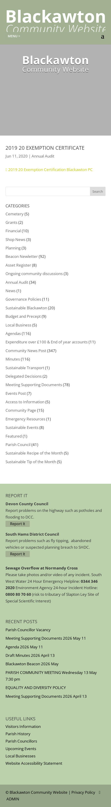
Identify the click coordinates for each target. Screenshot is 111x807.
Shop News (15, 239)
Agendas (13, 333)
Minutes (12, 359)
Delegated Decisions (23, 376)
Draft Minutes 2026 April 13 (30, 655)
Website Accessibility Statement (33, 763)
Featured (13, 436)
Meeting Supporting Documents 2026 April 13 (46, 696)
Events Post (15, 393)
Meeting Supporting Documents (33, 384)
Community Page (20, 410)
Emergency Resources (25, 419)
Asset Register (18, 265)
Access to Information (24, 401)
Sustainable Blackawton (26, 307)
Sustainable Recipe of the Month (34, 453)
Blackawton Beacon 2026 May (32, 663)
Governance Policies (23, 299)
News (10, 290)
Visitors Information (23, 726)
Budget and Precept (23, 316)
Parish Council (17, 444)
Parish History (17, 733)
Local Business (18, 325)
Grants (11, 222)
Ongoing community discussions (34, 273)
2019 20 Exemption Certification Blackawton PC (50, 169)
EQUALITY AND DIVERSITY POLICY (35, 687)
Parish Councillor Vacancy (28, 629)
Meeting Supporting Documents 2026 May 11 (45, 638)
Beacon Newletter (21, 256)
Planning (13, 248)
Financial (13, 230)
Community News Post (25, 350)
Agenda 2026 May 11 (24, 646)
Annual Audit (43, 156)
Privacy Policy (83, 792)
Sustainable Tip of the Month (30, 461)
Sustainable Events (21, 427)
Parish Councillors (21, 741)
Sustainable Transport (24, 367)
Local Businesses (20, 756)
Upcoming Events (20, 748)
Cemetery (14, 213)
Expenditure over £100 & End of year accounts (46, 342)
